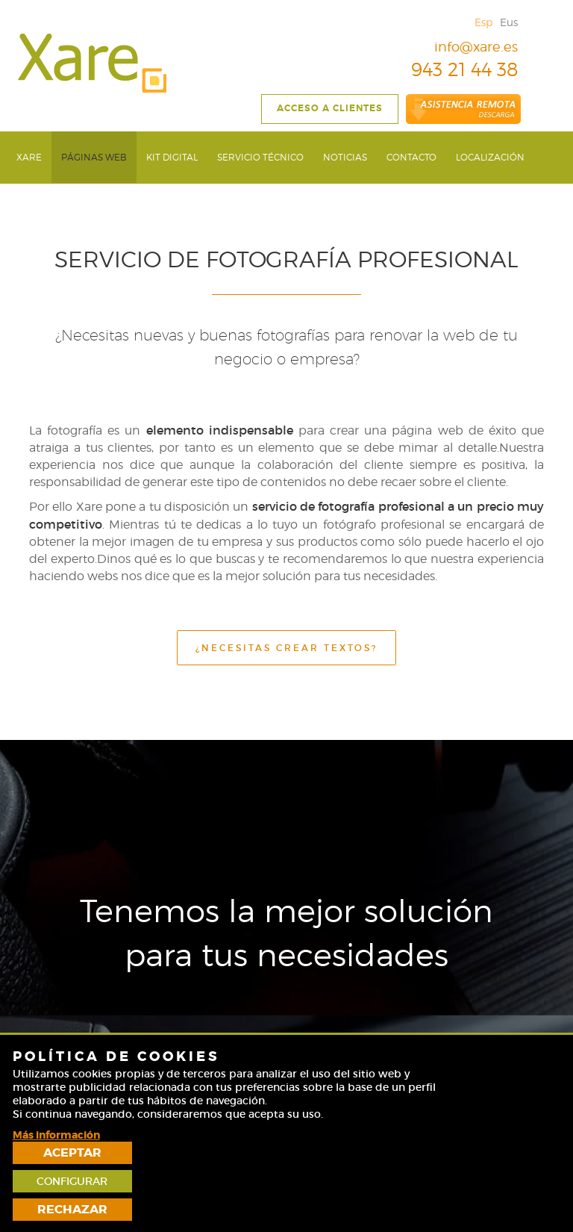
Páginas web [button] (94, 157)
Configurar (506, 1173)
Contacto (411, 157)
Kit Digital (172, 157)
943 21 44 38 (453, 69)
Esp (483, 22)
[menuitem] (29, 157)
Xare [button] (29, 157)
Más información (56, 1214)
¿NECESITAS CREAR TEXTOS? (286, 647)
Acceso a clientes (330, 108)
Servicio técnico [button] (260, 157)
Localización (490, 157)
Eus (509, 22)
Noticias (345, 157)
